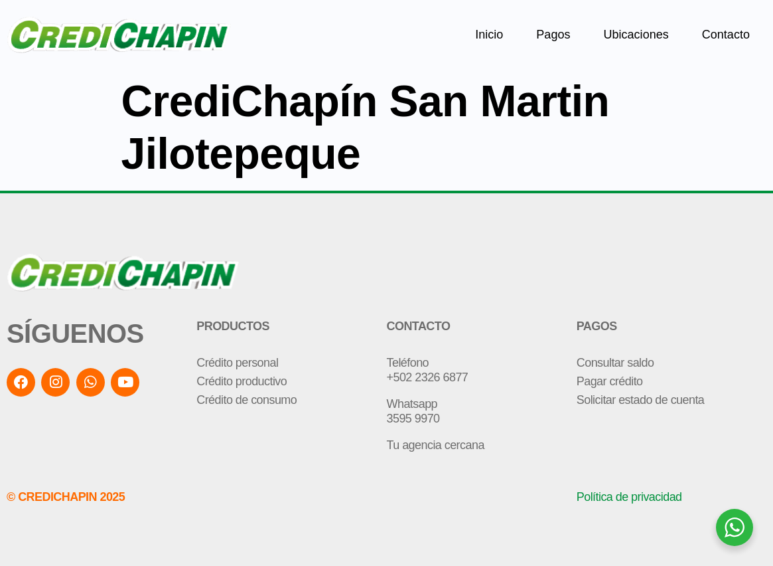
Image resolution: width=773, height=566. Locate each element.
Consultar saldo (615, 362)
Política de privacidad (629, 497)
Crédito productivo (241, 381)
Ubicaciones (635, 34)
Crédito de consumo (246, 400)
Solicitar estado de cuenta (641, 400)
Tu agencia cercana (435, 445)
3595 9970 (413, 418)
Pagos (553, 34)
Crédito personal (237, 362)
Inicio (489, 34)
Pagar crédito (610, 381)
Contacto (726, 34)
